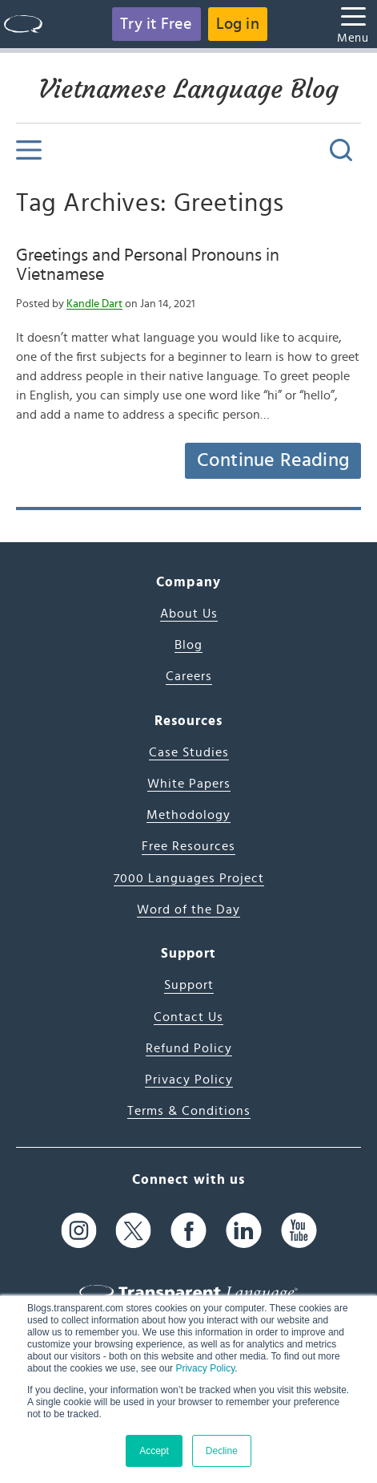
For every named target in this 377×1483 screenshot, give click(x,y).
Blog (188, 644)
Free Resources (188, 846)
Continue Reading (273, 460)
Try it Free (156, 24)
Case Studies (189, 752)
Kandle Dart (94, 304)
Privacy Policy (205, 1368)
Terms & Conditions (189, 1110)
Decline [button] (222, 1451)
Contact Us (188, 1017)
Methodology (188, 814)
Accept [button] (154, 1451)
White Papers (189, 783)
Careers (189, 676)
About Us (189, 613)
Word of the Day (188, 909)
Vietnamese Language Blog (188, 89)
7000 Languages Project (189, 878)
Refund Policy (189, 1048)
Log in (237, 24)
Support (189, 985)
